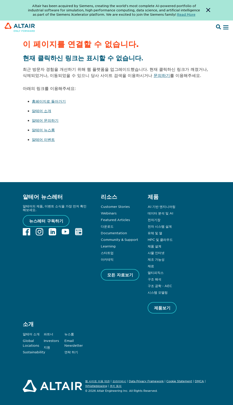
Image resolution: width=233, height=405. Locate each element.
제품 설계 (154, 246)
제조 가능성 (156, 259)
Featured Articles (115, 220)
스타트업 (107, 253)
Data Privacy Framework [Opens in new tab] (146, 381)
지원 (47, 347)
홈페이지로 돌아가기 (49, 101)
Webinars (108, 213)
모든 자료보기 (120, 274)
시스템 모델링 (158, 292)
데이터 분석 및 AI (160, 213)
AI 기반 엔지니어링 (161, 206)
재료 (151, 266)
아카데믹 (107, 259)
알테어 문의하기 (45, 120)
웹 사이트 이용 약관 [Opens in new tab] (97, 381)
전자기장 (154, 220)
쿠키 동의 (116, 386)
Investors (51, 341)
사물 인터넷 (156, 253)
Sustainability (34, 352)
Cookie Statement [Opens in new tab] (179, 381)
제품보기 (162, 307)
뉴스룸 (69, 334)
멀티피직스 (156, 272)
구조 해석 (154, 279)
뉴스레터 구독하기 (46, 220)
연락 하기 (71, 352)
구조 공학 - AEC (160, 286)
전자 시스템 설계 (160, 226)
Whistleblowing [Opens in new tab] (96, 386)
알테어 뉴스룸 (43, 129)
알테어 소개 (41, 110)
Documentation (114, 233)
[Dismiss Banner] (208, 10)
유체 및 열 (155, 233)
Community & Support (119, 239)
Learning (108, 246)
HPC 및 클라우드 (160, 239)
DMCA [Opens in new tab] (199, 381)
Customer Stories (115, 206)
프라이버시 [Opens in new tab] (119, 381)
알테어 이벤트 (43, 139)
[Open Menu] (225, 27)
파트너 (48, 334)
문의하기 (162, 75)
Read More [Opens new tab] (186, 14)
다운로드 (107, 226)
